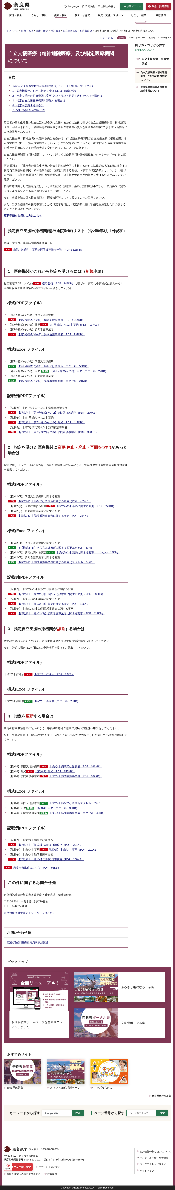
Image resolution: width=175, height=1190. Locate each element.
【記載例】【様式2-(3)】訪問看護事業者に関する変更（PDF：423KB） (61, 613)
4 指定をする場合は (31, 716)
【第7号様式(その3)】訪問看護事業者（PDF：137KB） (51, 334)
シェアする (106, 37)
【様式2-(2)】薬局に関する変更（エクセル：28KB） (88, 552)
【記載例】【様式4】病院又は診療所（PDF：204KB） (51, 844)
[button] (71, 6)
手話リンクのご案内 (49, 1167)
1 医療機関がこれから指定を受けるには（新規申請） (45, 90)
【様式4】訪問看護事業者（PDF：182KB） (75, 776)
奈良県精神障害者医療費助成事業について (153, 89)
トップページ (11, 31)
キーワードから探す (24, 1113)
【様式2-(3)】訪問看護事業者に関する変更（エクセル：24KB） (56, 562)
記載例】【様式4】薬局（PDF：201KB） (74, 849)
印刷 (122, 38)
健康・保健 (42, 31)
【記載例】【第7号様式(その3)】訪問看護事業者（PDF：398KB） (58, 432)
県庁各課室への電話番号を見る (23, 1174)
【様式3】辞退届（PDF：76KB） (54, 674)
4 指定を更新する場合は (28, 105)
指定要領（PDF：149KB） (58, 283)
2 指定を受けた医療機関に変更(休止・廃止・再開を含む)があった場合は (57, 95)
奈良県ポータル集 (161, 1096)
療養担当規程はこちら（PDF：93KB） (36, 867)
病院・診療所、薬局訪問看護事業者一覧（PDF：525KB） (48, 249)
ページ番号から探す (109, 1113)
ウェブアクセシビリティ (153, 1164)
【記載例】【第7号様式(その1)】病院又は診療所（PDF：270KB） (58, 412)
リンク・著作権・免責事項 (154, 1158)
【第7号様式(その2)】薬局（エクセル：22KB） (79, 371)
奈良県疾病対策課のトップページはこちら (29, 912)
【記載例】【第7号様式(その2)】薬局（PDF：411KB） (51, 422)
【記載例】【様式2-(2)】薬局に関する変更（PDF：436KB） (54, 603)
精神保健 (55, 31)
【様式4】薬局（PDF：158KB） (55, 771)
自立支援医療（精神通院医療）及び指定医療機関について (153, 76)
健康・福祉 (27, 31)
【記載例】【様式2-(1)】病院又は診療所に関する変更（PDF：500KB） (61, 594)
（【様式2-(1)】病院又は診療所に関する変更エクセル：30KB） (56, 547)
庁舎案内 (52, 1174)
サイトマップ (147, 1170)
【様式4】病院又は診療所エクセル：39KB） (76, 803)
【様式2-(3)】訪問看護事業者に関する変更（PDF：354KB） (54, 515)
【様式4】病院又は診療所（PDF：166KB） (75, 766)
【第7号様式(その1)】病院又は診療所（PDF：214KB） (51, 319)
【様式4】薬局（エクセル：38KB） (57, 808)
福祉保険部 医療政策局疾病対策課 (29, 942)
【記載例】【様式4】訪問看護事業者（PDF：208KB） (51, 859)
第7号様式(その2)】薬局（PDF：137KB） (74, 324)
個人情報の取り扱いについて (155, 1151)
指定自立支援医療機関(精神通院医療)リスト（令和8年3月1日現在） (53, 86)
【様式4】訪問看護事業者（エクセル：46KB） (77, 812)
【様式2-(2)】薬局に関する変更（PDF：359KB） (86, 506)
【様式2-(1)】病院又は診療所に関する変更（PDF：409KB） (54, 501)
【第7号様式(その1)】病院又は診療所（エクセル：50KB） (53, 366)
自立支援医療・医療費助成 (77, 31)
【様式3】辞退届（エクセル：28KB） (57, 701)
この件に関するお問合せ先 (28, 110)
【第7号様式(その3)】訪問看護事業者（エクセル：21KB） (53, 380)
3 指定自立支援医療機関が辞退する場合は (38, 100)
